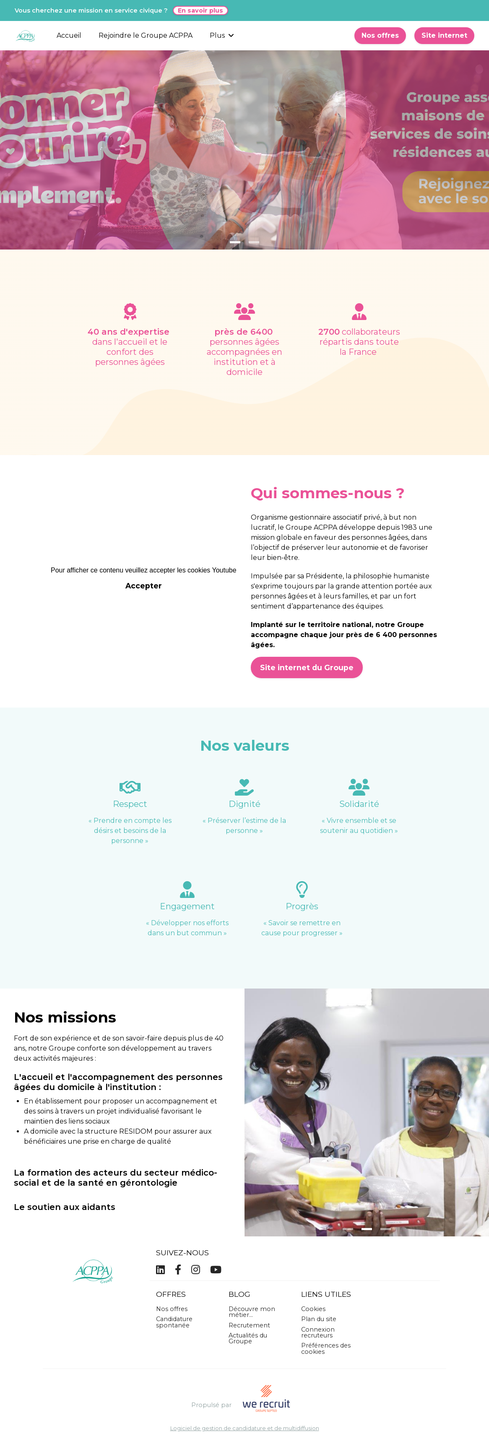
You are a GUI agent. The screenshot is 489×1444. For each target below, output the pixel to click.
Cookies (313, 1309)
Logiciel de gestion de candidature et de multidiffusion (244, 1428)
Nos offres (380, 35)
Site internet (444, 35)
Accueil (69, 35)
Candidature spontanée (174, 1322)
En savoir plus (200, 10)
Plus (222, 35)
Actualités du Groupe (248, 1338)
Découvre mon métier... (252, 1312)
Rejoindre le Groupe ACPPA (145, 35)
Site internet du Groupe (307, 667)
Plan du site (318, 1319)
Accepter (143, 585)
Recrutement (249, 1325)
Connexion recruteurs (318, 1332)
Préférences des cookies (326, 1348)
